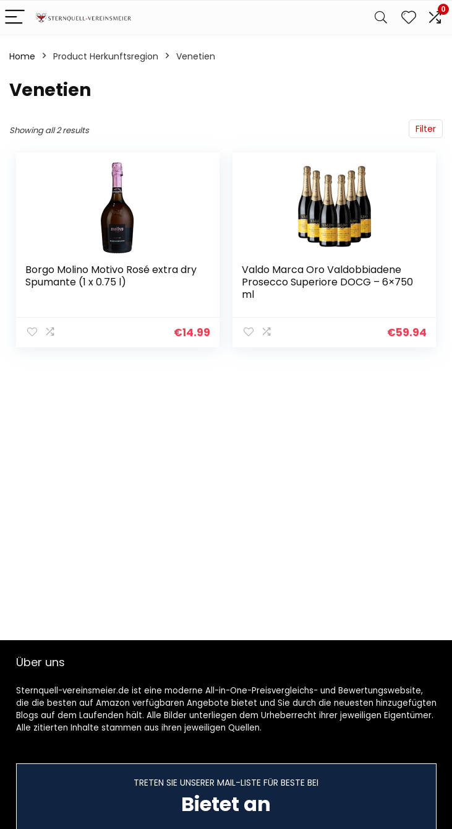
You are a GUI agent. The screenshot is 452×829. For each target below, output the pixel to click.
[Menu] (15, 17)
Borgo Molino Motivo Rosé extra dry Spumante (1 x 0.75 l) (111, 276)
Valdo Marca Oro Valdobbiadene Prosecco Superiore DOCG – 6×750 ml (327, 282)
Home (22, 56)
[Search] (381, 17)
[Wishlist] (408, 17)
